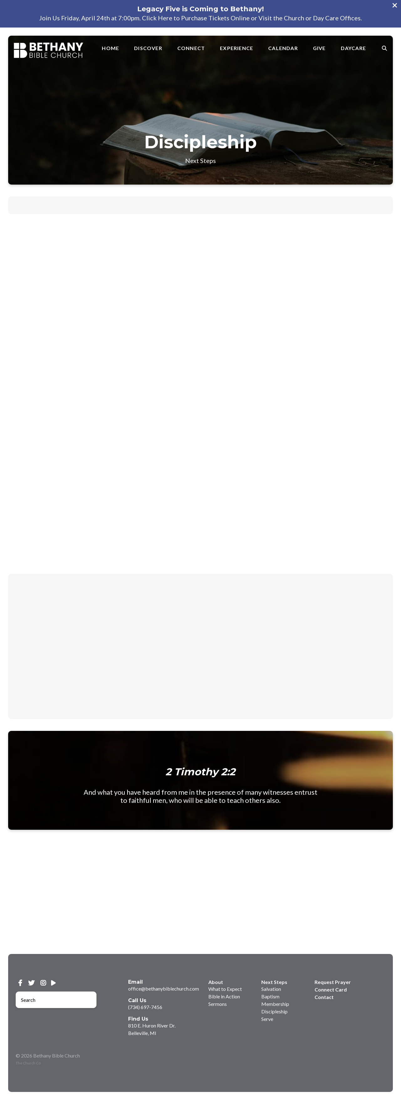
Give (319, 48)
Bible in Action (224, 996)
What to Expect (225, 989)
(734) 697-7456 (145, 1007)
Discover (148, 48)
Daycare (353, 48)
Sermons (217, 1004)
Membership (275, 1004)
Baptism (270, 996)
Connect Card (331, 989)
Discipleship (274, 1011)
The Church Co (28, 1063)
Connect (191, 48)
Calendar (283, 48)
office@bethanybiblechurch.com (163, 988)
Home (110, 48)
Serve (267, 1019)
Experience (236, 48)
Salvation (271, 989)
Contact (324, 997)
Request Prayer (333, 982)
